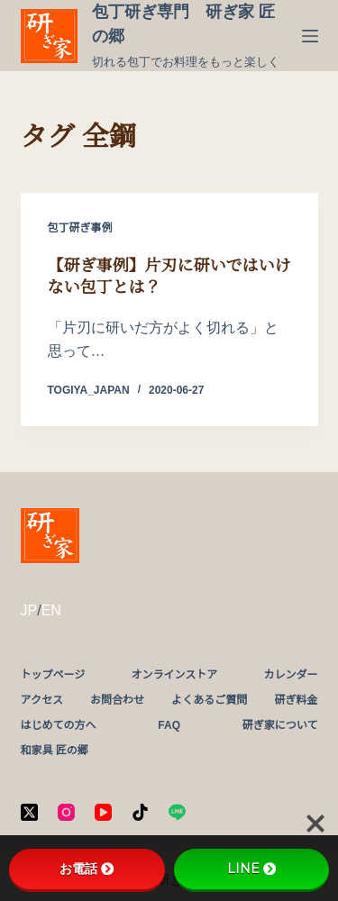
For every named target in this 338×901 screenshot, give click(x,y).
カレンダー (290, 675)
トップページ (53, 675)
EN (51, 610)
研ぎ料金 (295, 700)
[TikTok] (140, 812)
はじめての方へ (58, 725)
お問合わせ (117, 700)
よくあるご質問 (209, 700)
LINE (251, 868)
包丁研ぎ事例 (80, 228)
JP (29, 610)
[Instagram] (66, 812)
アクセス (42, 700)
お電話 (86, 868)
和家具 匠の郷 (54, 750)
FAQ (169, 725)
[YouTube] (103, 812)
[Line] (177, 812)
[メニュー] (310, 36)
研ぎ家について (280, 725)
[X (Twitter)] (29, 812)
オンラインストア (174, 675)
